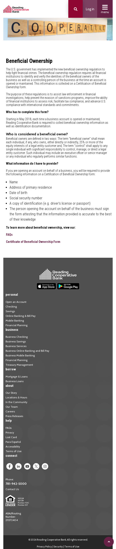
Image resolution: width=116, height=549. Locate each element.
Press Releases (14, 416)
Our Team (12, 406)
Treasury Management (19, 364)
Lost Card (11, 437)
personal (12, 295)
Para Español (13, 441)
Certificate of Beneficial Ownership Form (33, 242)
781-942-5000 (16, 484)
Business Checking (17, 336)
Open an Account (16, 301)
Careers (10, 411)
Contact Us (12, 489)
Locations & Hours (16, 397)
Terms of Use (14, 451)
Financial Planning (17, 325)
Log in (90, 9)
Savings (10, 311)
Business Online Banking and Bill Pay (27, 350)
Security (58, 546)
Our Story (11, 392)
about (10, 386)
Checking (11, 306)
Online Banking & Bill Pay (20, 315)
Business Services (16, 346)
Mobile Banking (15, 320)
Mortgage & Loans (17, 376)
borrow (11, 369)
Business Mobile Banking (20, 355)
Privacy (10, 432)
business (12, 330)
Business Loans (15, 381)
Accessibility (13, 446)
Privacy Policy (44, 546)
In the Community (16, 402)
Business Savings (16, 341)
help (9, 421)
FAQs (9, 234)
